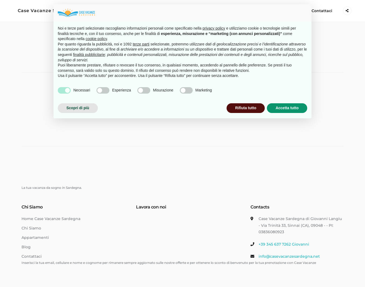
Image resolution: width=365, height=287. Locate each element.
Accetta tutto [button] (287, 108)
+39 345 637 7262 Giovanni (284, 244)
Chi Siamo (31, 228)
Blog (26, 247)
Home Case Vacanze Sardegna (51, 218)
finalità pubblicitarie (89, 54)
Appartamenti (35, 237)
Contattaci (322, 10)
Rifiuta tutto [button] (245, 108)
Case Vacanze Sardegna (47, 10)
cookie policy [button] (96, 39)
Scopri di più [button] (77, 108)
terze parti (141, 44)
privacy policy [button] (214, 28)
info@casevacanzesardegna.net (289, 256)
